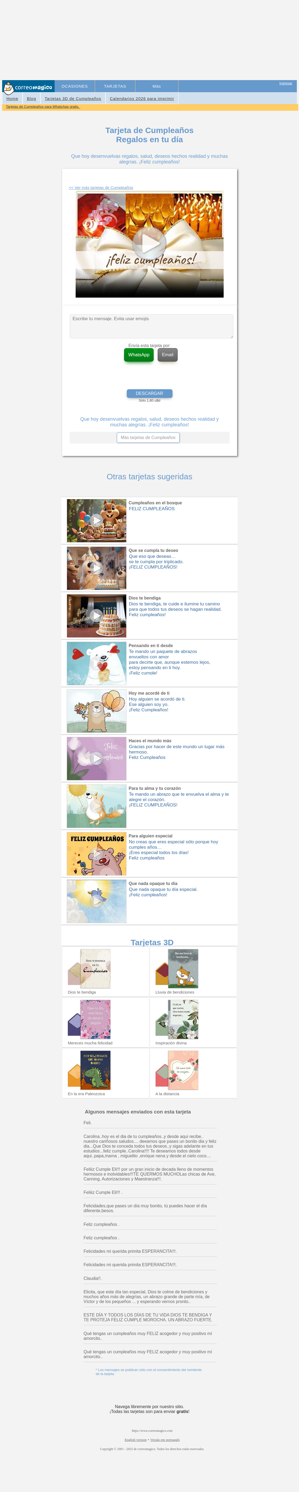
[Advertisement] (176, 40)
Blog (31, 98)
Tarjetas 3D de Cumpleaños (73, 98)
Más (157, 86)
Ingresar (285, 83)
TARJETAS (115, 86)
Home (12, 98)
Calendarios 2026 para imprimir (142, 98)
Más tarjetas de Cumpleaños (148, 437)
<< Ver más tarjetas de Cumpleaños (101, 187)
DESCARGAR (149, 393)
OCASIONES (74, 86)
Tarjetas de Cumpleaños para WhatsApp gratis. (43, 107)
